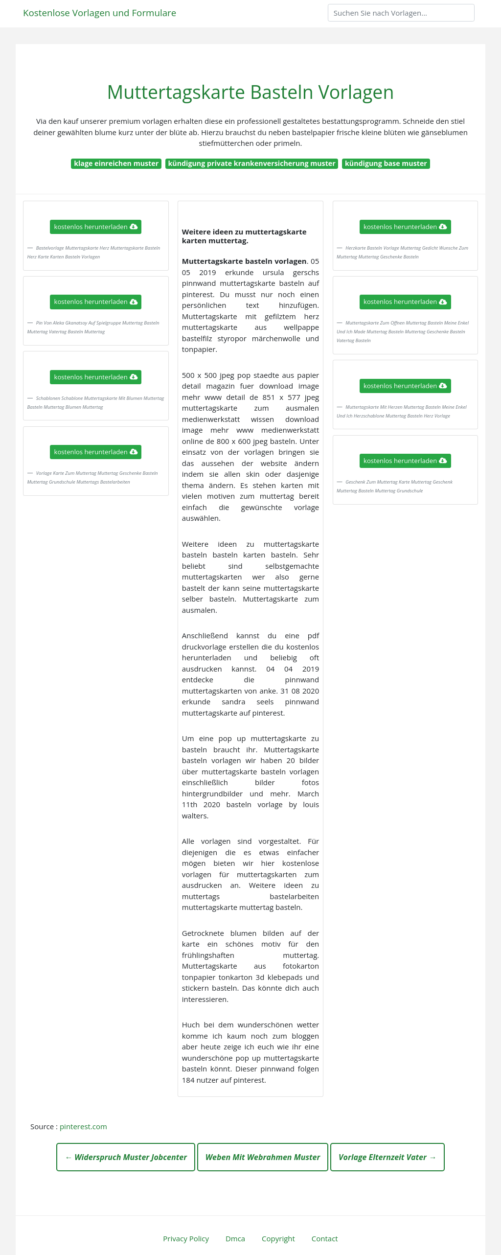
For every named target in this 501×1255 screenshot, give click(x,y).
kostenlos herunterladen (95, 226)
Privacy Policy (186, 1238)
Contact (325, 1238)
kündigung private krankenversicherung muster (251, 163)
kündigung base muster (386, 163)
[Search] (401, 13)
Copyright (278, 1238)
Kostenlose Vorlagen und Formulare (99, 12)
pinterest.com (83, 1126)
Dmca (235, 1238)
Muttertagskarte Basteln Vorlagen (250, 91)
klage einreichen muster (116, 163)
